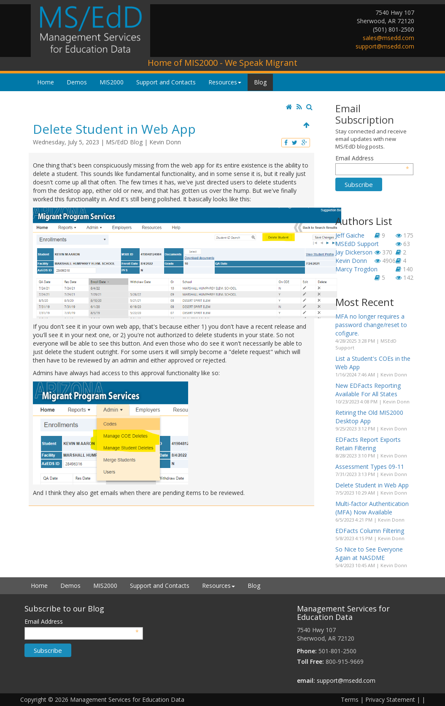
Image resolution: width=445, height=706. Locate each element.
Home (45, 82)
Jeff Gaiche (349, 235)
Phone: (307, 651)
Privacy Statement (390, 699)
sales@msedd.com (388, 38)
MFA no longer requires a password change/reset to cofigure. (371, 324)
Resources (224, 82)
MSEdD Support (357, 244)
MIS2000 (112, 82)
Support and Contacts (166, 82)
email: (306, 680)
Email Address (372, 158)
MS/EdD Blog (124, 142)
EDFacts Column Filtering (369, 531)
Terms (350, 699)
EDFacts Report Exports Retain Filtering (368, 444)
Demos (77, 82)
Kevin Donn (165, 142)
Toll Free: (310, 661)
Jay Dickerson (353, 252)
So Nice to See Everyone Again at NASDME (369, 553)
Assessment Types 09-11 (369, 467)
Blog (260, 82)
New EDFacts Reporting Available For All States (368, 389)
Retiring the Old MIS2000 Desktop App (369, 416)
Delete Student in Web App (372, 485)
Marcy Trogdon (356, 269)
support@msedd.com (385, 46)
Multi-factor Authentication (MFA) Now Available (372, 508)
